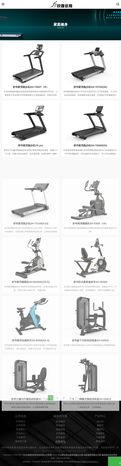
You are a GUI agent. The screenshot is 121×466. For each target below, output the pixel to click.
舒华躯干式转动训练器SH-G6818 (90, 371)
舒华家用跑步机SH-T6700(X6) (90, 90)
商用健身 (60, 441)
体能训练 (60, 445)
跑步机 (100, 437)
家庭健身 (60, 437)
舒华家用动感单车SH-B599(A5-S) (31, 371)
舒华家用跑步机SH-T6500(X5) (90, 148)
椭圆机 (100, 445)
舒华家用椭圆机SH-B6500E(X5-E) (31, 312)
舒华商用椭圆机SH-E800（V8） (90, 253)
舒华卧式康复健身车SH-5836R (90, 312)
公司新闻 (20, 441)
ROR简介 (20, 437)
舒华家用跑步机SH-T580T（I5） (31, 90)
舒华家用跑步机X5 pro (30, 148)
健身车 (100, 441)
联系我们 (20, 445)
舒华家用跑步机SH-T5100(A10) (30, 253)
